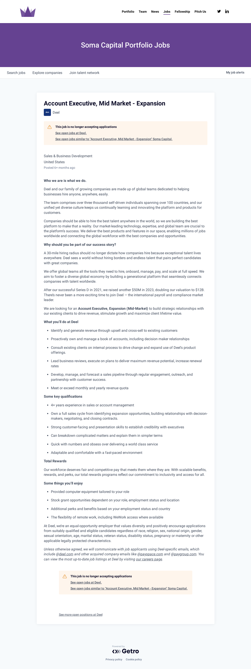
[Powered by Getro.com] (125, 649)
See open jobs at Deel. (71, 133)
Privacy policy (114, 659)
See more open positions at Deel (80, 614)
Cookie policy (134, 659)
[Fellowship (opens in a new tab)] (182, 11)
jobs (16, 73)
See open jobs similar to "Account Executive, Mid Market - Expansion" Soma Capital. (114, 139)
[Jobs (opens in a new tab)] (166, 11)
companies (47, 73)
